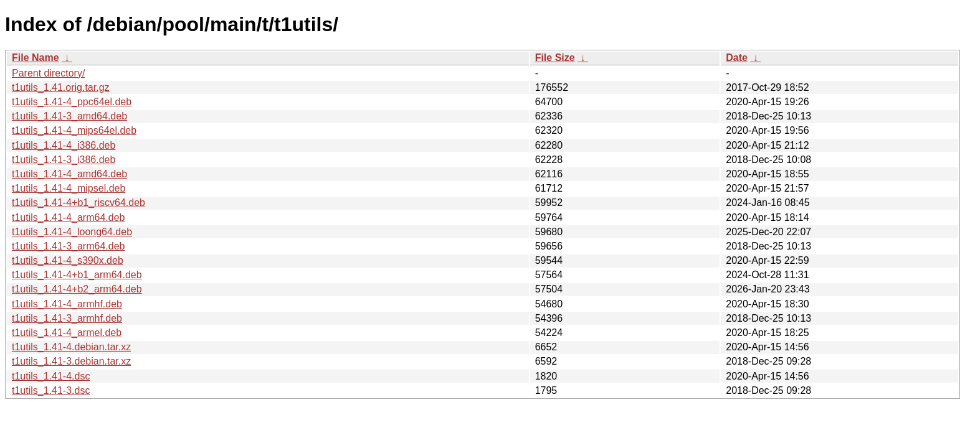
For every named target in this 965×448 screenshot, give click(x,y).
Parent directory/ (48, 73)
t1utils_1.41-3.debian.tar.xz (71, 361)
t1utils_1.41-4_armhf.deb (67, 304)
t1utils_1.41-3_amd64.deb (69, 116)
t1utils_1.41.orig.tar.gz (61, 87)
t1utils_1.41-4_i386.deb (63, 145)
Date (737, 57)
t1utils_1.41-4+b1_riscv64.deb (78, 202)
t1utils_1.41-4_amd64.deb (69, 174)
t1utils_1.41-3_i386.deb (63, 159)
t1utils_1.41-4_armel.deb (66, 332)
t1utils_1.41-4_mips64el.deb (74, 130)
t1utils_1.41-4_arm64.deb (68, 217)
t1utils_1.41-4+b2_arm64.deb (77, 289)
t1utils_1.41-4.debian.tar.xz (71, 347)
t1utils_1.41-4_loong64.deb (72, 231)
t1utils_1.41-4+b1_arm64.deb (77, 274)
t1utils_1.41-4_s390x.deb (67, 260)
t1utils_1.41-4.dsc (51, 376)
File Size (555, 57)
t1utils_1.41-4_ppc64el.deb (71, 101)
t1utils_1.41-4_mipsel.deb (68, 188)
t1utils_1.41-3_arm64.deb (68, 246)
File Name (35, 57)
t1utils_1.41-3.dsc (51, 390)
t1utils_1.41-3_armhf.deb (67, 318)
